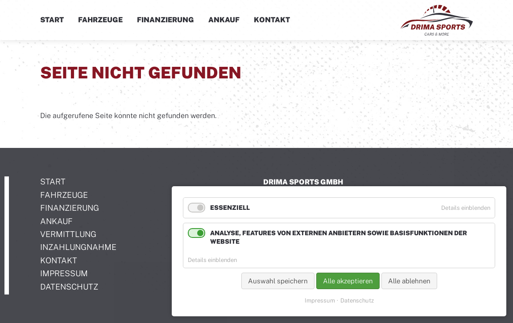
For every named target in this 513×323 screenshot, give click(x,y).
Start (52, 20)
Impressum (320, 300)
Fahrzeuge (100, 20)
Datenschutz (357, 300)
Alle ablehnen (409, 281)
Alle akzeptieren (348, 281)
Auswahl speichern (278, 281)
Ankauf (224, 20)
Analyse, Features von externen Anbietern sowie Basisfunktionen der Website (338, 237)
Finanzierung (165, 20)
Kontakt (272, 20)
